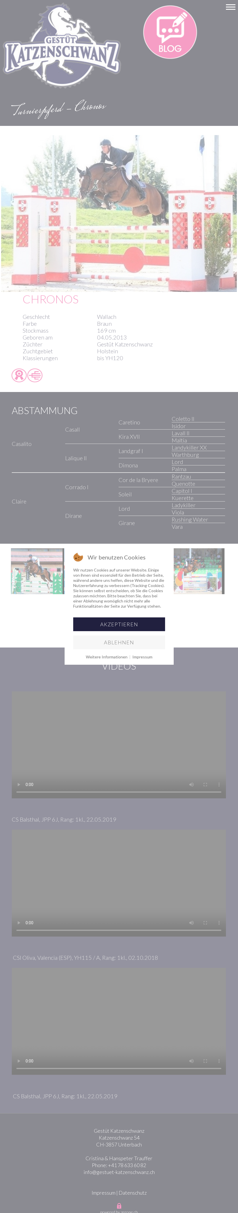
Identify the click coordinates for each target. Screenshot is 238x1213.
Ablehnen (119, 642)
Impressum (142, 656)
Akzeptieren (119, 624)
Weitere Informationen (106, 656)
